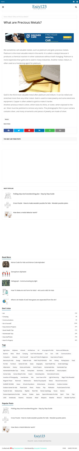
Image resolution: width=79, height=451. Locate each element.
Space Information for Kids (50, 394)
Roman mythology (45, 391)
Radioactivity (18, 391)
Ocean (18, 384)
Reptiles (27, 391)
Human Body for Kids (19, 374)
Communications (40, 320)
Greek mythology (63, 364)
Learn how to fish (41, 377)
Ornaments (51, 384)
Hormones (40, 370)
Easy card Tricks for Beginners (39, 357)
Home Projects (37, 367)
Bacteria (5, 354)
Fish (50, 360)
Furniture (13, 364)
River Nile (35, 391)
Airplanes (15, 350)
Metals (10, 17)
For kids (5, 364)
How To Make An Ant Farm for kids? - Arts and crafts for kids (32, 290)
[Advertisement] (39, 166)
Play (44, 387)
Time (67, 394)
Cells (57, 354)
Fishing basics (65, 360)
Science (62, 391)
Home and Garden (25, 367)
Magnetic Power (7, 381)
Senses (25, 394)
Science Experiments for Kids (11, 394)
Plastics (38, 387)
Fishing (57, 360)
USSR (4, 398)
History (15, 367)
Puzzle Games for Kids (63, 387)
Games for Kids (72, 448)
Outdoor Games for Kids (10, 387)
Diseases (14, 357)
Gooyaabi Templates (40, 448)
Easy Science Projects (40, 327)
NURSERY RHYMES (8, 384)
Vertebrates (12, 398)
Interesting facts (39, 374)
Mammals (18, 381)
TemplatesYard (18, 448)
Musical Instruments (61, 381)
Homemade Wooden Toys (10, 370)
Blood (18, 354)
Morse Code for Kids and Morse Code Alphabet (28, 262)
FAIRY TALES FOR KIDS (40, 360)
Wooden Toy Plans (69, 398)
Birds (12, 354)
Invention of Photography (10, 377)
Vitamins (21, 398)
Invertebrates (24, 377)
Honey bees (30, 370)
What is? (59, 398)
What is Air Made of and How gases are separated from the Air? (33, 300)
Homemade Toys (40, 333)
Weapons (43, 398)
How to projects (40, 340)
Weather (51, 398)
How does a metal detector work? (25, 212)
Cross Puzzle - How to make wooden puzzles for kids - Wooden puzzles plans (40, 203)
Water (36, 398)
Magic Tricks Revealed (68, 377)
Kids (32, 377)
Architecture (31, 350)
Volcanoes (29, 398)
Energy (18, 360)
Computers (6, 357)
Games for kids (23, 364)
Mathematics (27, 381)
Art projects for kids (47, 350)
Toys (73, 394)
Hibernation (6, 367)
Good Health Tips (40, 330)
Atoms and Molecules (62, 350)
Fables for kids (27, 360)
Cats (51, 354)
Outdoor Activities (62, 384)
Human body (7, 374)
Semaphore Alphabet (18, 272)
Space (38, 394)
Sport (61, 394)
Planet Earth (23, 387)
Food (73, 360)
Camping (40, 317)
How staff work (40, 337)
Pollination (51, 387)
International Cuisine (53, 374)
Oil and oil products (28, 384)
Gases (32, 364)
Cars (46, 354)
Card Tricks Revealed (36, 354)
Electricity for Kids (8, 360)
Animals (22, 350)
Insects (30, 374)
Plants (31, 387)
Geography (39, 364)
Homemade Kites (49, 367)
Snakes (31, 394)
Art (40, 313)
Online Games (41, 384)
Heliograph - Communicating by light (24, 281)
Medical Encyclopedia (40, 381)
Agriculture (6, 350)
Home (3, 2)
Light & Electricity (54, 377)
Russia (55, 391)
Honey (23, 370)
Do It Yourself (40, 323)
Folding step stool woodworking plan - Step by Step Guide (33, 194)
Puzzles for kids (7, 391)
